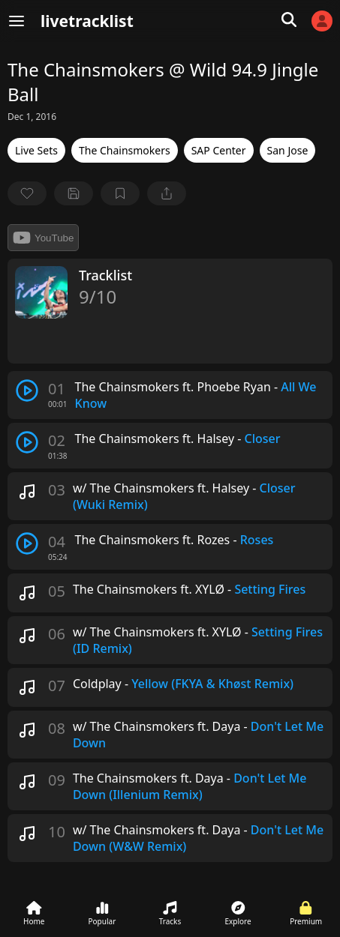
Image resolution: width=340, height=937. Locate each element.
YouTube (43, 238)
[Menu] (16, 20)
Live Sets (36, 150)
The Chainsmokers (124, 150)
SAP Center (218, 150)
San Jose (287, 150)
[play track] (27, 391)
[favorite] (27, 193)
